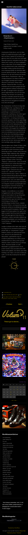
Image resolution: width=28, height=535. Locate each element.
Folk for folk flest (7, 482)
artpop (4, 294)
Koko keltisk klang (7, 480)
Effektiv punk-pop (7, 492)
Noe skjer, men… (6, 474)
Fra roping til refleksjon (8, 484)
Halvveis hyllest (6, 457)
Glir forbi (5, 449)
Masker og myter (7, 468)
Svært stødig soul (7, 439)
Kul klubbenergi (6, 437)
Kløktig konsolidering (8, 447)
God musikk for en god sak (9, 466)
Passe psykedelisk (7, 494)
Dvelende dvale (6, 470)
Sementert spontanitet (8, 478)
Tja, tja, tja (5, 486)
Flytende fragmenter (8, 451)
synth (16, 294)
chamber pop (9, 294)
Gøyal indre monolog (8, 445)
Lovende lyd (6, 460)
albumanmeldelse (16, 296)
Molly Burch (4, 298)
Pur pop (5, 441)
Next (20, 304)
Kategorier (14, 519)
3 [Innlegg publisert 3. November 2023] (17, 387)
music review (11, 298)
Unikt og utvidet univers (8, 476)
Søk (23, 328)
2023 (4, 296)
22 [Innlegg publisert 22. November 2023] (10, 394)
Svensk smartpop (7, 464)
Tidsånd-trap (6, 462)
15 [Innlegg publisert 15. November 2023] (10, 392)
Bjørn (20, 294)
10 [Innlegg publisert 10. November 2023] (17, 389)
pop (14, 294)
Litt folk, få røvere (7, 488)
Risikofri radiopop (7, 472)
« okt (12, 400)
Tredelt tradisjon (7, 455)
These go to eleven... (12, 322)
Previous (9, 304)
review (15, 298)
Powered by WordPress (14, 528)
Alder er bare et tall (7, 443)
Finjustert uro (6, 490)
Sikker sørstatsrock (7, 453)
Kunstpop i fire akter (7, 459)
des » (15, 400)
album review (9, 296)
